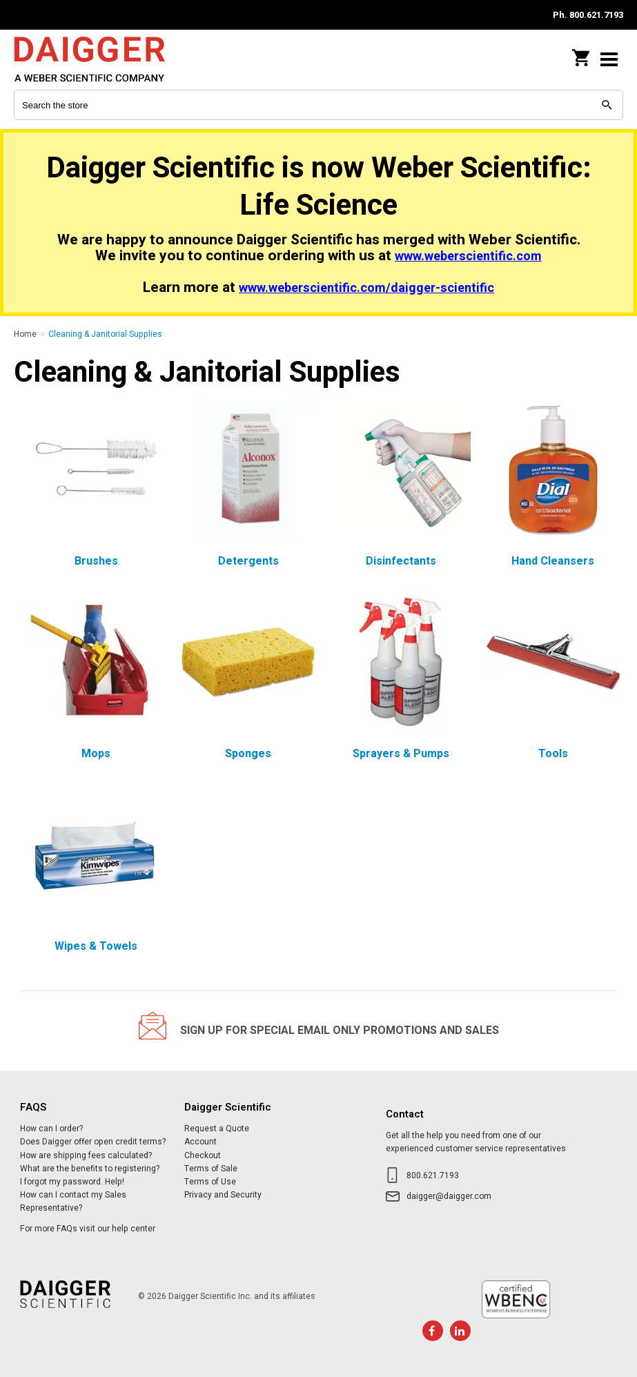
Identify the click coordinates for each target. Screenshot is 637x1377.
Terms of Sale (210, 1168)
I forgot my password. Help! (72, 1181)
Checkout (202, 1155)
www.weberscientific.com (468, 256)
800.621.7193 (432, 1175)
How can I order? (51, 1128)
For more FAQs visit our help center (87, 1228)
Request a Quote (216, 1128)
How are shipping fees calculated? (86, 1155)
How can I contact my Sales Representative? (73, 1201)
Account (200, 1141)
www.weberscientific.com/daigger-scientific (366, 288)
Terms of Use (210, 1181)
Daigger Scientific (103, 59)
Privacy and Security (223, 1195)
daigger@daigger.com (448, 1196)
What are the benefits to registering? (89, 1168)
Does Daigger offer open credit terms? (93, 1141)
